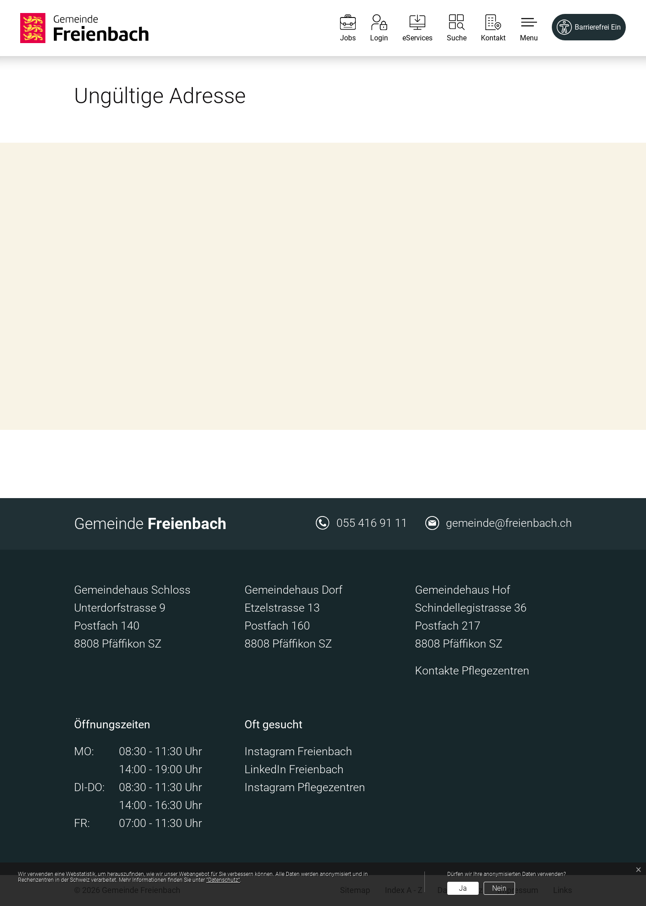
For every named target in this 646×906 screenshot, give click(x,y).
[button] (522, 28)
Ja (463, 888)
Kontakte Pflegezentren (472, 670)
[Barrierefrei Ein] (589, 27)
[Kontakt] (486, 28)
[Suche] (450, 28)
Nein (499, 888)
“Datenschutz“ (223, 880)
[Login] (372, 28)
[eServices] (410, 28)
